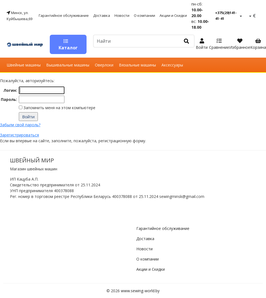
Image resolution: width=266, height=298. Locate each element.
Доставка (101, 15)
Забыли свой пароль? (20, 124)
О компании (144, 15)
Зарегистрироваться (19, 135)
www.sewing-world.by (140, 290)
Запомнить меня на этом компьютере (58, 107)
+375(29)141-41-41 (226, 15)
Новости (121, 15)
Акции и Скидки (173, 15)
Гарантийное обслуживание (64, 15)
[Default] (136, 41)
